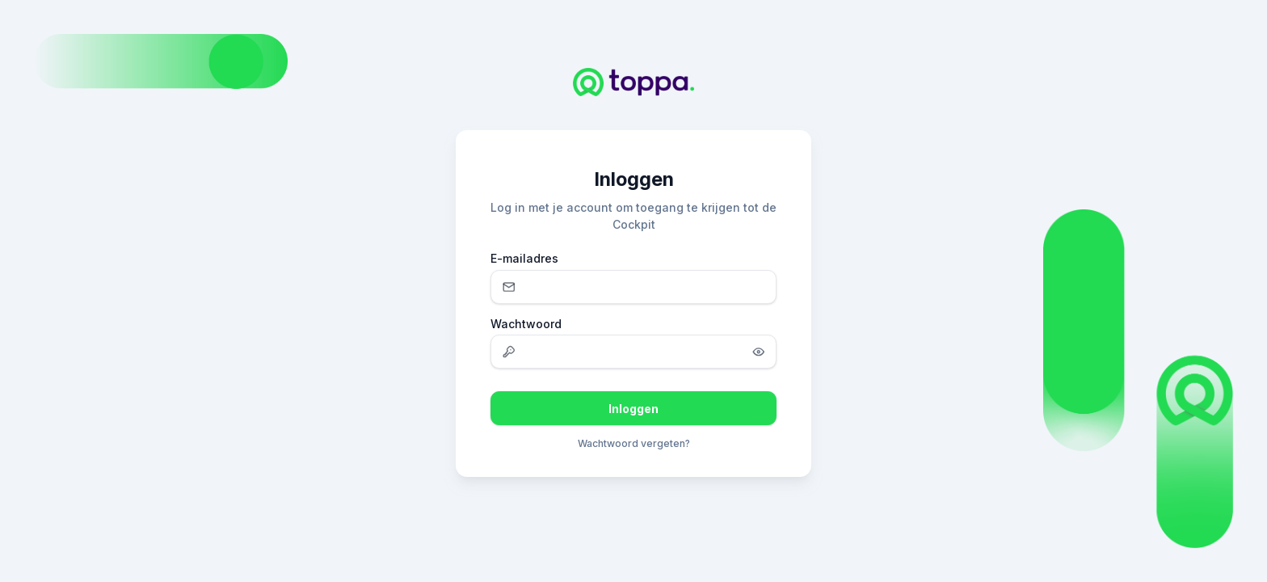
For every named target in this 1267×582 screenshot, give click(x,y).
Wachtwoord (526, 324)
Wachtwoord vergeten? (634, 443)
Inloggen (633, 408)
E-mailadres (524, 258)
